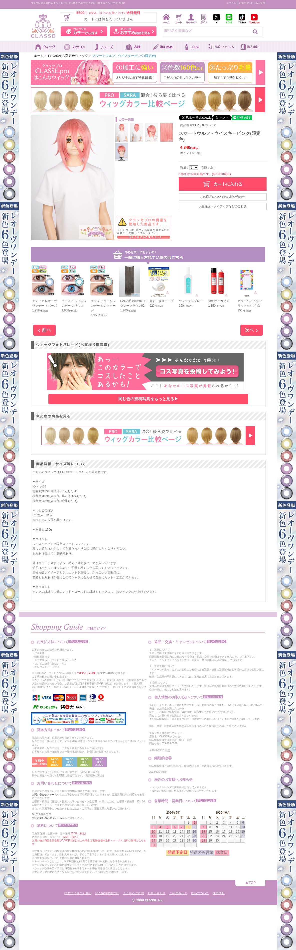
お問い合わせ (156, 893)
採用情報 (219, 893)
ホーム (39, 56)
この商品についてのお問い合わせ (222, 196)
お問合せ (244, 2)
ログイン (231, 2)
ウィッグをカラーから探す (84, 31)
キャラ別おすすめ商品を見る (133, 31)
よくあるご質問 (133, 893)
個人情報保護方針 (107, 893)
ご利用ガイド (178, 893)
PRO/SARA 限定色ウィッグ (68, 56)
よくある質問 (257, 2)
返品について (200, 893)
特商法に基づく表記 (77, 893)
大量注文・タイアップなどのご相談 (223, 206)
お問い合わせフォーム (44, 794)
